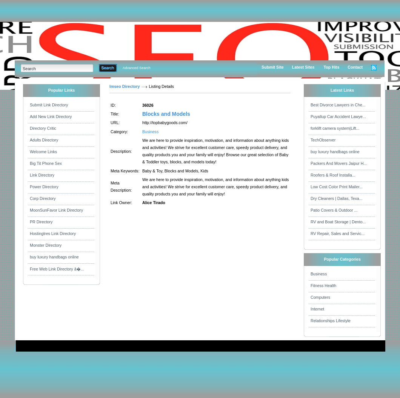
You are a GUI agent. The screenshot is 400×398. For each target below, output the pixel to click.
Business (150, 131)
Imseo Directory (124, 86)
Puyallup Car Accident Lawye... (338, 116)
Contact (355, 67)
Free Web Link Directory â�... (57, 269)
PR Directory (41, 222)
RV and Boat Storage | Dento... (338, 222)
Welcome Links (43, 151)
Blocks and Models (166, 114)
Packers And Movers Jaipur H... (339, 163)
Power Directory (44, 186)
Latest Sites (303, 67)
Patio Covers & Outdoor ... (334, 210)
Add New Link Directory (51, 116)
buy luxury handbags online (54, 257)
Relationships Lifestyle (331, 320)
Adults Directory (44, 140)
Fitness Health (323, 285)
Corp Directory (43, 198)
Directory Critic (43, 128)
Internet (317, 309)
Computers (320, 297)
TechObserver (323, 140)
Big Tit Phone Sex (46, 163)
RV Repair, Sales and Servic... (338, 233)
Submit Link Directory (49, 105)
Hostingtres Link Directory (53, 233)
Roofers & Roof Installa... (333, 175)
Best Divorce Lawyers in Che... (338, 105)
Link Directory (42, 175)
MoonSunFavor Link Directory (56, 210)
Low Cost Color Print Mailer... (337, 186)
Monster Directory (46, 245)
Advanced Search (137, 68)
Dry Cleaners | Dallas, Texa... (337, 198)
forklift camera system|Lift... (335, 128)
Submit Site (273, 67)
